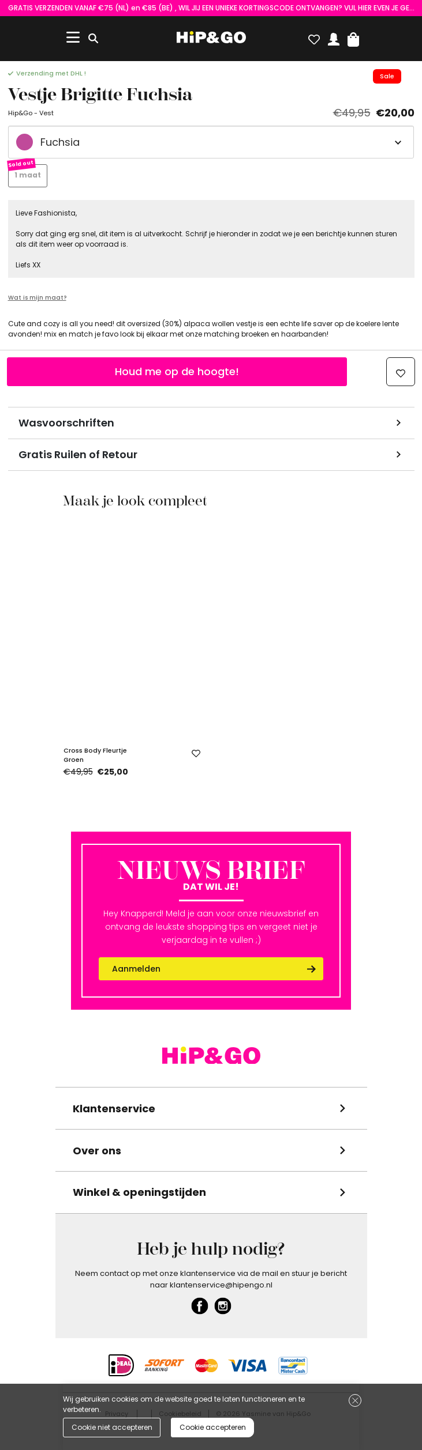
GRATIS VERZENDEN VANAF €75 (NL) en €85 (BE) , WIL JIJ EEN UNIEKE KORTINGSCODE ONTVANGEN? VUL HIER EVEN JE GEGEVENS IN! (211, 8)
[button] (353, 37)
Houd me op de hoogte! (177, 371)
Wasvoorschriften (66, 423)
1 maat (27, 175)
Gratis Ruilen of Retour (77, 454)
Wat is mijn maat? (37, 297)
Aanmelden (136, 969)
